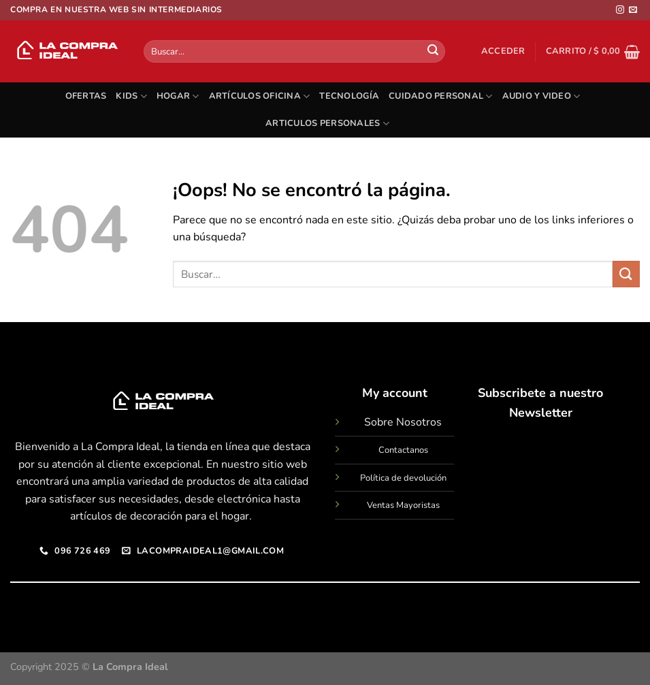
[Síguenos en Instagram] (620, 10)
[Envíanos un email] (633, 10)
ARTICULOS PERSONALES (327, 123)
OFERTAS (86, 96)
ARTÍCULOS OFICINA (259, 96)
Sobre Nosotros (403, 422)
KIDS (131, 96)
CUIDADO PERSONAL (441, 96)
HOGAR (178, 96)
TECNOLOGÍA (349, 96)
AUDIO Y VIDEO (541, 96)
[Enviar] (432, 51)
